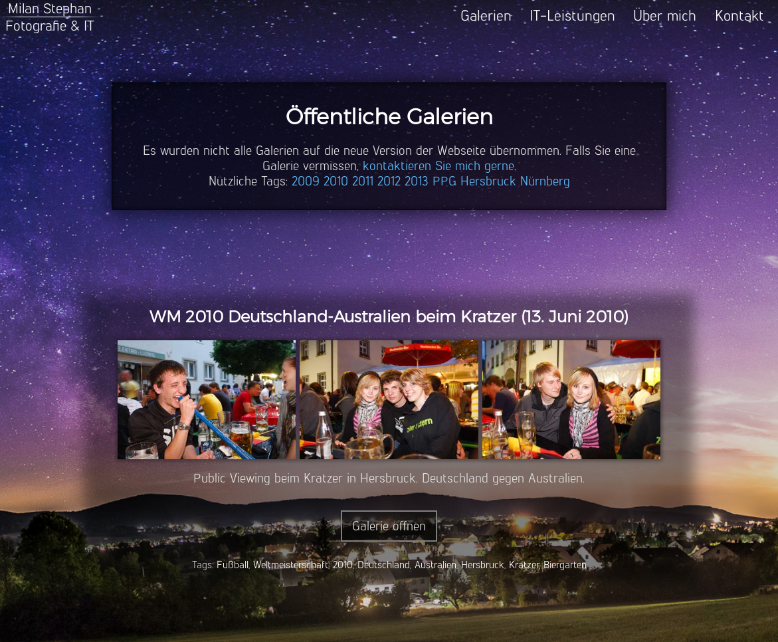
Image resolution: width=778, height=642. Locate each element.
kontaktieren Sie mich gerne (438, 165)
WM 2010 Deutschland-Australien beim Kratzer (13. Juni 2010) (389, 316)
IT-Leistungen (572, 16)
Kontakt (739, 16)
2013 (417, 181)
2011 (362, 181)
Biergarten (565, 564)
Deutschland (383, 564)
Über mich (664, 16)
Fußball (232, 564)
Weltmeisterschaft (290, 564)
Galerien (486, 16)
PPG (444, 181)
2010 (336, 181)
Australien (435, 564)
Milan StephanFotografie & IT (50, 17)
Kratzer (524, 564)
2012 (389, 181)
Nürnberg (545, 181)
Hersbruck (488, 181)
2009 (306, 181)
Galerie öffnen (389, 526)
